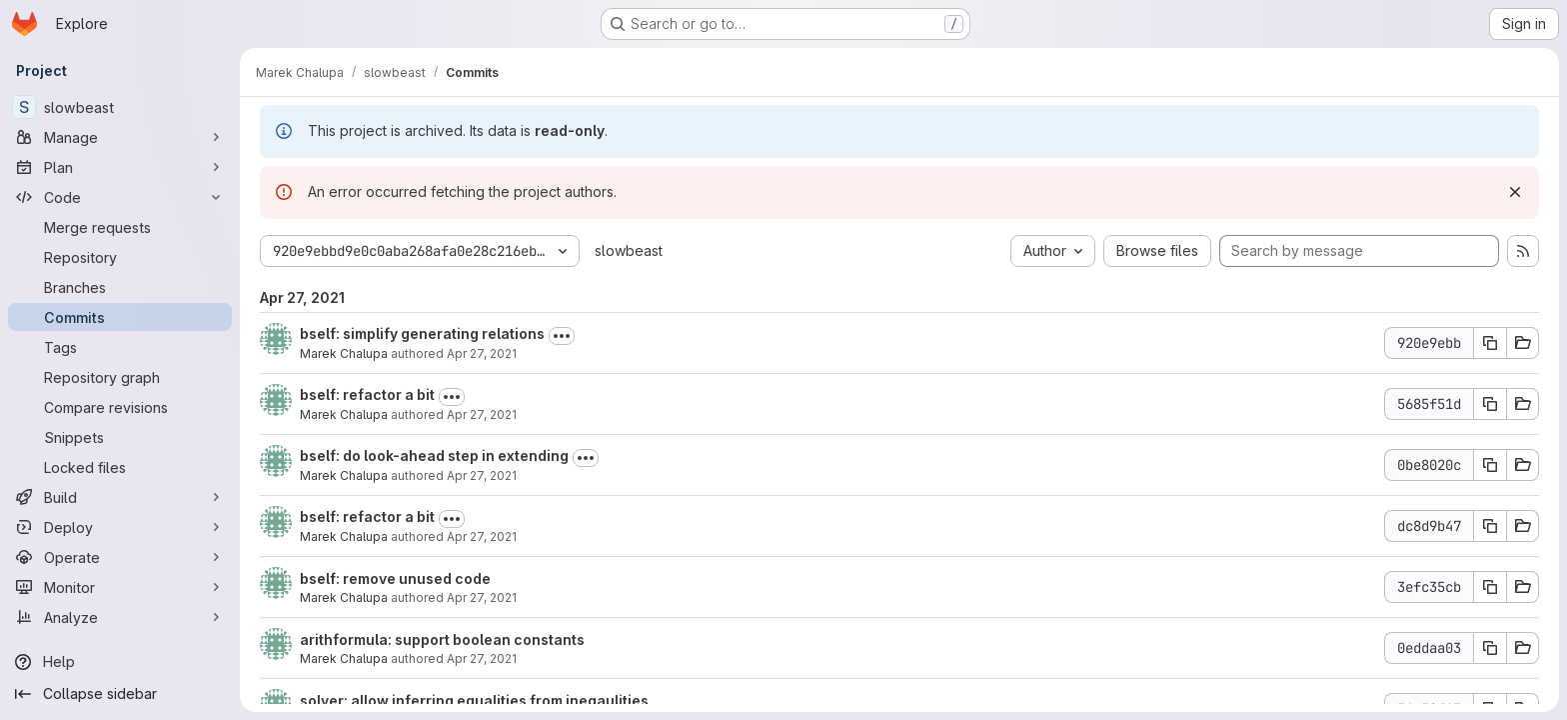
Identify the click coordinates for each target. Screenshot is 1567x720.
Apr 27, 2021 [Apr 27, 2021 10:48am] (482, 658)
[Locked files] (120, 467)
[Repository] (120, 257)
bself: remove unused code (395, 578)
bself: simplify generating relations (422, 333)
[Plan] (120, 167)
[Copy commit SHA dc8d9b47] (1490, 526)
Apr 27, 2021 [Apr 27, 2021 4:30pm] (482, 353)
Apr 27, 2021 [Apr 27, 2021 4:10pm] (482, 475)
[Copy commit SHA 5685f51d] (1490, 404)
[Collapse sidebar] (120, 694)
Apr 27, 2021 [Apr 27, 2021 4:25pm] (482, 414)
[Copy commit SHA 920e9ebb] (1490, 343)
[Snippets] (120, 437)
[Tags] (120, 347)
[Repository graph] (120, 377)
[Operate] (120, 557)
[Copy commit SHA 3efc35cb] (1490, 587)
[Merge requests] (120, 227)
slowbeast (629, 250)
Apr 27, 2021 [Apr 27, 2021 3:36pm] (482, 597)
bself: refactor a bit (367, 394)
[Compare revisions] (120, 407)
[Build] (120, 497)
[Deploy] (120, 527)
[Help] (120, 662)
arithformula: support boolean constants (442, 639)
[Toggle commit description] (562, 336)
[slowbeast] (120, 107)
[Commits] (120, 317)
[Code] (120, 197)
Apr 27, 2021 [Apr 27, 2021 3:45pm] (482, 536)
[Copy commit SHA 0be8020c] (1490, 465)
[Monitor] (120, 587)
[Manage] (120, 137)
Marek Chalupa (344, 353)
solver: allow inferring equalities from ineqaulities (474, 700)
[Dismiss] (1515, 192)
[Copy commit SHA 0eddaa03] (1490, 648)
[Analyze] (120, 617)
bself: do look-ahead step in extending (434, 455)
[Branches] (120, 287)
